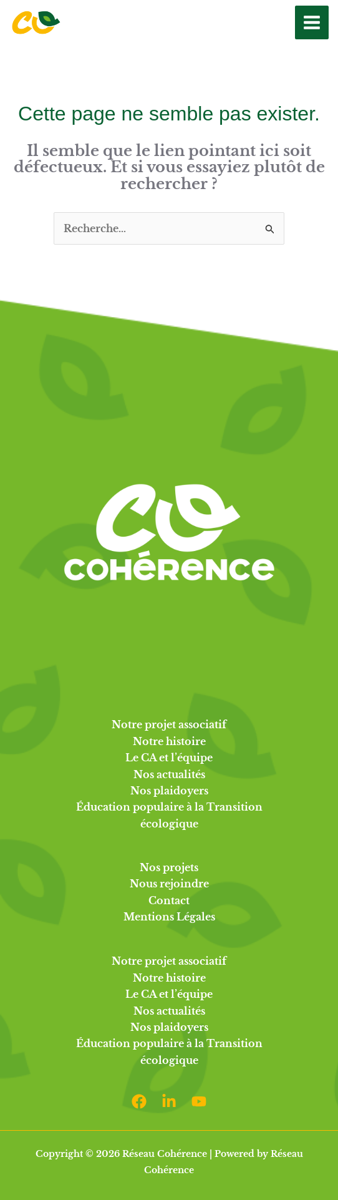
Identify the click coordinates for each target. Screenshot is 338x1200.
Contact (169, 900)
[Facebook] (139, 1101)
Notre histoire (169, 741)
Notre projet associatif (169, 724)
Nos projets (169, 867)
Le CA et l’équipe (169, 757)
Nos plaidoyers (169, 790)
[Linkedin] (169, 1101)
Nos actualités (169, 774)
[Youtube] (198, 1101)
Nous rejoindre (169, 883)
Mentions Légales (169, 916)
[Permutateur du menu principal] (312, 22)
